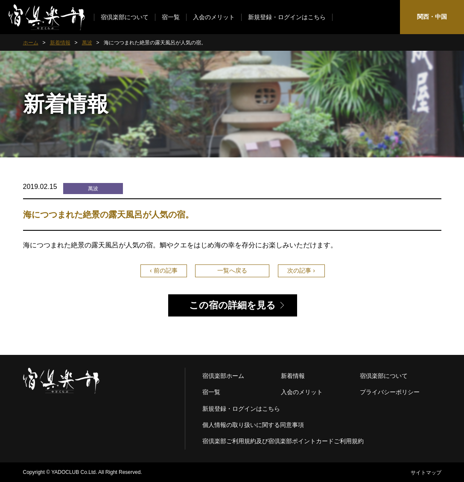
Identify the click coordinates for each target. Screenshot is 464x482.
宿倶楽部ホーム (223, 375)
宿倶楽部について (125, 17)
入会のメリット (214, 17)
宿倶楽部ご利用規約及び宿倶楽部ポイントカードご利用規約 (283, 441)
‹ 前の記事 (164, 270)
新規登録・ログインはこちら (287, 17)
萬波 (87, 43)
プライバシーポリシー (390, 392)
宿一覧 (171, 17)
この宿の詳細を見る (232, 305)
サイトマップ (426, 473)
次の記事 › (301, 270)
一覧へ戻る (232, 270)
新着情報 (60, 43)
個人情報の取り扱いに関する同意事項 (253, 424)
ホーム (30, 43)
